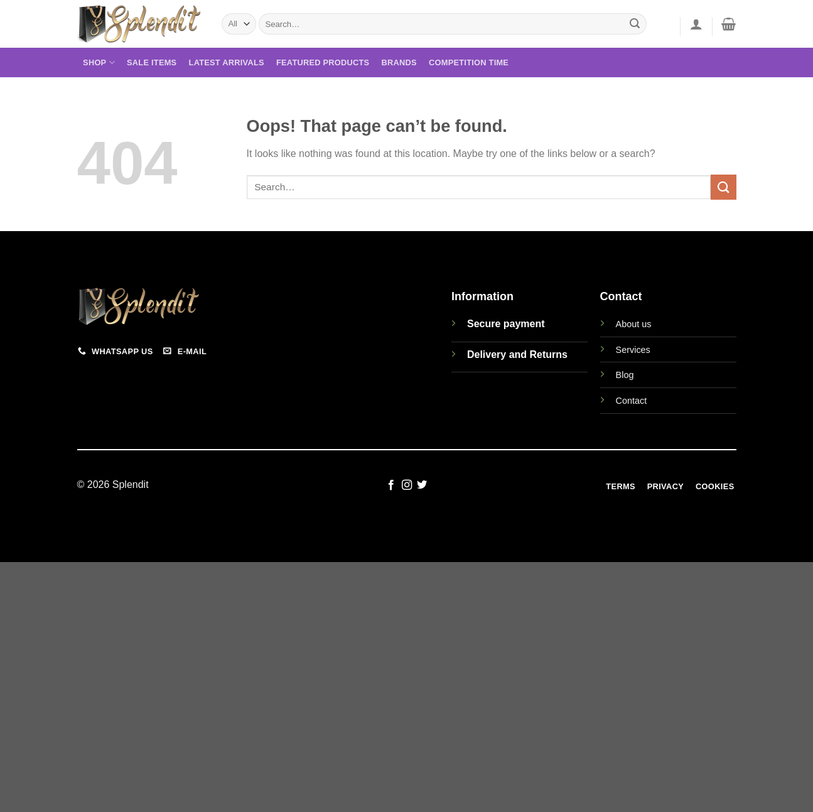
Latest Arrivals (226, 62)
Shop (99, 62)
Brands (399, 62)
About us (634, 324)
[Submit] (634, 24)
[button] (696, 24)
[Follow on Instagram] (406, 485)
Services (633, 350)
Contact (631, 401)
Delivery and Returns (517, 354)
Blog (625, 375)
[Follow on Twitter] (422, 485)
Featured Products (322, 62)
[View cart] (728, 24)
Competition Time (469, 62)
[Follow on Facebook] (391, 485)
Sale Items (151, 62)
